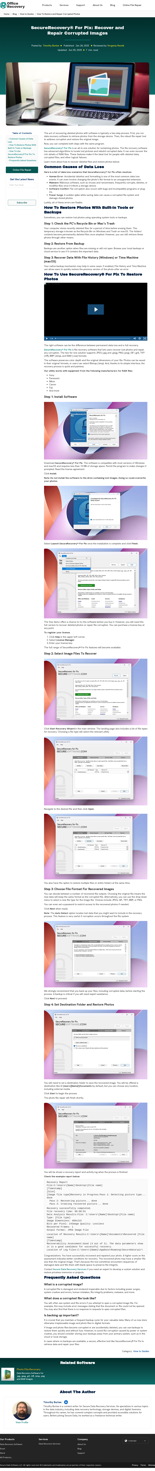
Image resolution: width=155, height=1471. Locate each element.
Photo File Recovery (29, 1369)
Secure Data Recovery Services (69, 1269)
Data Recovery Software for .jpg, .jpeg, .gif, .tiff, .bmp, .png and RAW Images (31, 1376)
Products (47, 5)
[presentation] (22, 194)
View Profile (22, 1422)
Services (64, 5)
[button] (136, 1441)
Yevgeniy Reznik (115, 45)
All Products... (6, 1457)
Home (6, 14)
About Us (98, 5)
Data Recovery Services (49, 1444)
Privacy (135, 1465)
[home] (12, 5)
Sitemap (151, 1465)
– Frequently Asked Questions (22, 160)
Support (80, 5)
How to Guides (27, 14)
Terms (143, 1465)
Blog (112, 5)
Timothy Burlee (51, 45)
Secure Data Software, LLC (11, 1465)
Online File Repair (132, 5)
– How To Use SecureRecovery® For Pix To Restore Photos (21, 154)
